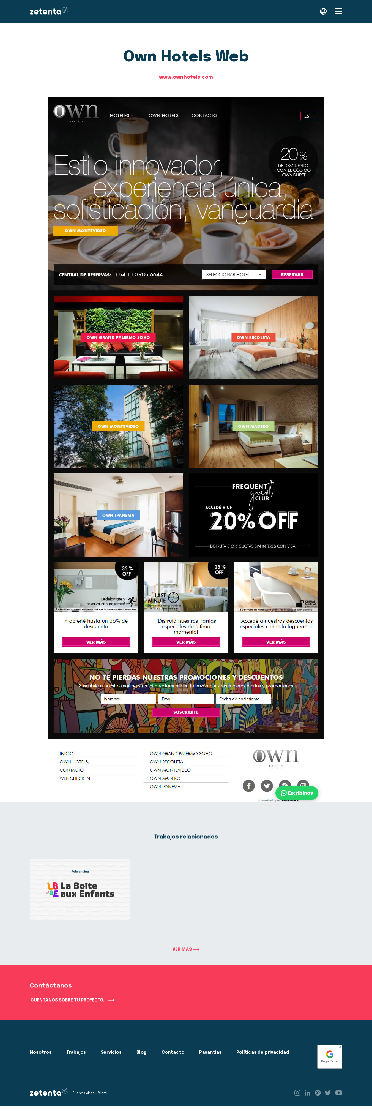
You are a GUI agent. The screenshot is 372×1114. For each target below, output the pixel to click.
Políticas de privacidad (262, 1060)
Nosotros (40, 1060)
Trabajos (76, 1060)
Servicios (111, 1060)
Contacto (173, 1060)
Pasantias (210, 1060)
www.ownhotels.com (186, 77)
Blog (141, 1060)
